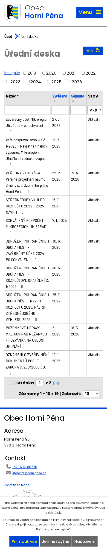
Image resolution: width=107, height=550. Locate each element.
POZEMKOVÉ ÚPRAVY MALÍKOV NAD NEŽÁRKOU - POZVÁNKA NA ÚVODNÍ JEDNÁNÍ (26, 337)
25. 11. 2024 (56, 297)
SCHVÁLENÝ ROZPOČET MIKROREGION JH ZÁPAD (26, 226)
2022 (91, 73)
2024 (36, 81)
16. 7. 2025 (56, 142)
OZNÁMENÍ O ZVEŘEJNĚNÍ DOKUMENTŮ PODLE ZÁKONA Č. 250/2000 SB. (27, 363)
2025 (56, 81)
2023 (15, 81)
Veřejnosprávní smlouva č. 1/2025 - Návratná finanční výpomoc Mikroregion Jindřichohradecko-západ (26, 152)
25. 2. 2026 (56, 175)
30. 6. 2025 (56, 244)
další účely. (55, 512)
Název (11, 95)
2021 (71, 73)
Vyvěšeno (59, 95)
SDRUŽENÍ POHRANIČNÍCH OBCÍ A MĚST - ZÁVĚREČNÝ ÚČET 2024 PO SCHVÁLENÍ (27, 250)
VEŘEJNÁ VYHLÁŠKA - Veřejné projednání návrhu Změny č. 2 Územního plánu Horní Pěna (27, 182)
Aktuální (94, 119)
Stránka (25, 383)
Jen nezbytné (55, 541)
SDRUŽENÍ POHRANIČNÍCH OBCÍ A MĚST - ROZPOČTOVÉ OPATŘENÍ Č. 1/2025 (27, 277)
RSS (93, 51)
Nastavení (84, 541)
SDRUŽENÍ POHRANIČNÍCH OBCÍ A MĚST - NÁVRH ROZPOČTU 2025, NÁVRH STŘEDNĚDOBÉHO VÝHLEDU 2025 (27, 307)
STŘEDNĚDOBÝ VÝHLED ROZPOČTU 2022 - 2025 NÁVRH (25, 206)
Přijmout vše (24, 541)
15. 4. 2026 (75, 175)
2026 (77, 81)
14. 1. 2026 (56, 357)
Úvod (8, 36)
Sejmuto (77, 95)
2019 (31, 73)
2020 (51, 73)
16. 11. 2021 (56, 202)
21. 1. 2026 (56, 330)
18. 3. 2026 (75, 330)
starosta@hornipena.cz (29, 473)
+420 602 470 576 (24, 466)
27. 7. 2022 (56, 122)
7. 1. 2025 (59, 220)
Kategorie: (12, 72)
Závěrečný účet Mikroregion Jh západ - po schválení (27, 125)
